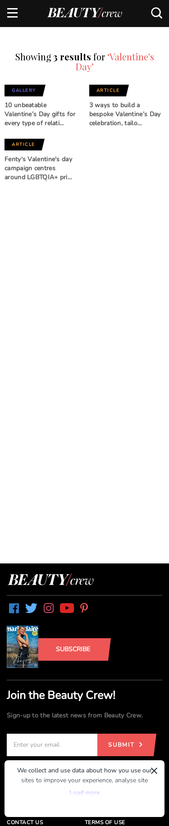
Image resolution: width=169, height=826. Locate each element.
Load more (84, 793)
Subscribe (73, 649)
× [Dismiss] (154, 770)
